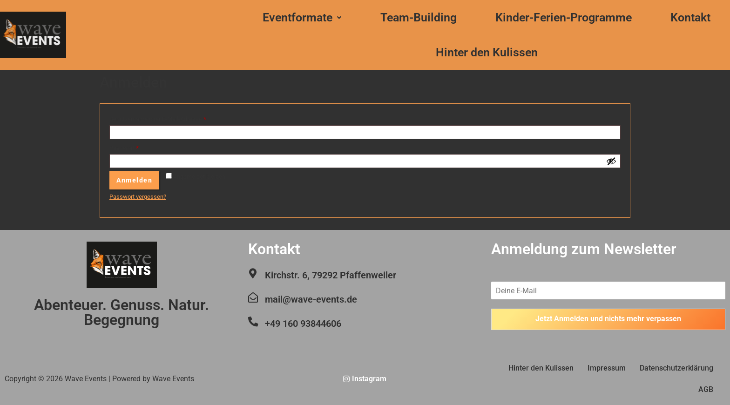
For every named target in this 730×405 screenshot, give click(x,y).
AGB (705, 389)
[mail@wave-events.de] (252, 297)
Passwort (139, 146)
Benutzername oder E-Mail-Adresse (172, 117)
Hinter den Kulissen (487, 52)
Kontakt (690, 17)
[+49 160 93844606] (252, 321)
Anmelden (134, 180)
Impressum (607, 368)
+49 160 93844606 (302, 323)
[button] (302, 17)
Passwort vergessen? (137, 196)
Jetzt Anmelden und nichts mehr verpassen (608, 319)
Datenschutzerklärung (676, 368)
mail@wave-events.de (310, 299)
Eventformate (302, 17)
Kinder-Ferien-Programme (563, 17)
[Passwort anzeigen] (611, 161)
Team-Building (418, 17)
